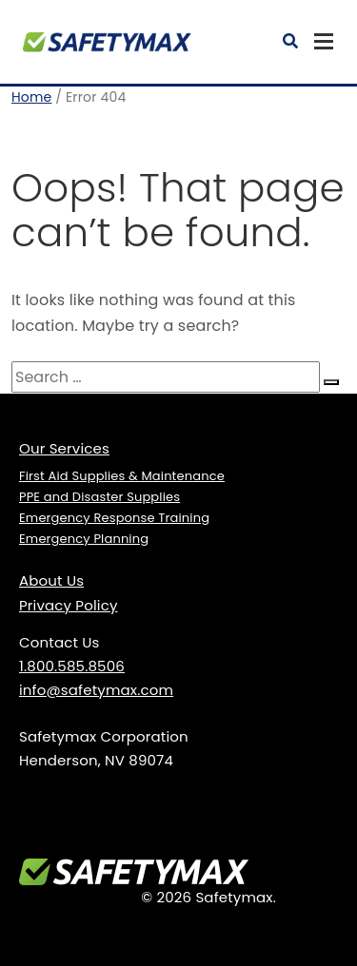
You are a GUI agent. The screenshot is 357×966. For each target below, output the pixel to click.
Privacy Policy (68, 605)
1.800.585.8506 (72, 666)
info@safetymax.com (96, 690)
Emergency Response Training (114, 518)
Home (31, 96)
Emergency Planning (84, 539)
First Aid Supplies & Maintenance (122, 476)
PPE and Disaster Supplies (99, 497)
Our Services (64, 448)
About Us (51, 580)
